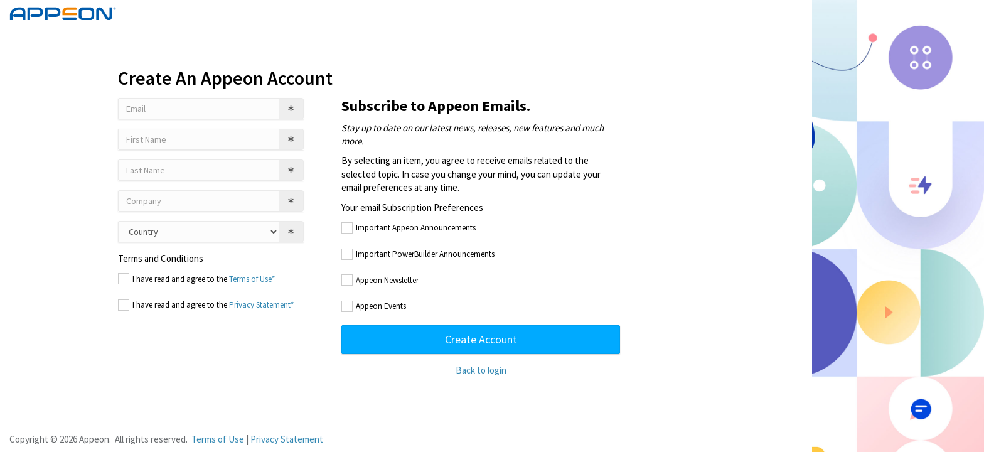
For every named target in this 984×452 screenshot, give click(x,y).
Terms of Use (217, 439)
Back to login (481, 370)
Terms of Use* (252, 279)
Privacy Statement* (261, 304)
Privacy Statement (286, 439)
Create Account (481, 339)
